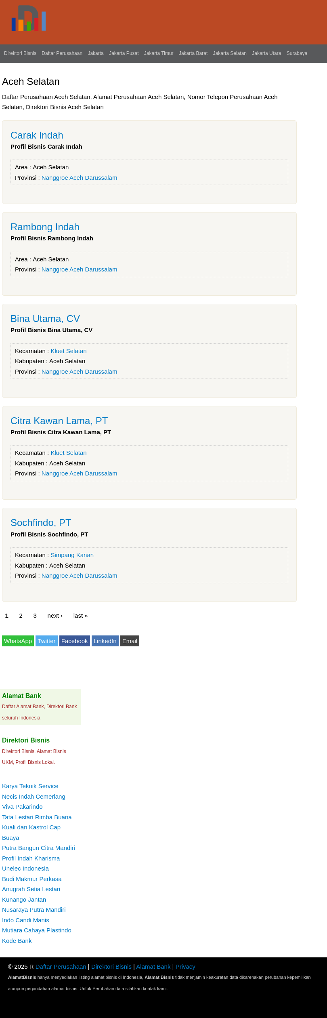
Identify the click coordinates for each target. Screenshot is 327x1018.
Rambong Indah (45, 226)
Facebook (74, 640)
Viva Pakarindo (22, 806)
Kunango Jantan (24, 899)
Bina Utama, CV (45, 318)
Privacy (185, 966)
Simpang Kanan (72, 554)
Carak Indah (36, 135)
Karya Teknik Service (30, 785)
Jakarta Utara (266, 53)
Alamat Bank (153, 966)
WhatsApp (18, 640)
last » (80, 615)
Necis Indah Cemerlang (33, 796)
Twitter (46, 640)
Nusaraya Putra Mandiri (34, 909)
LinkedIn (105, 640)
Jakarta (95, 53)
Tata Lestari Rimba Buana (37, 817)
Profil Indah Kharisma (31, 858)
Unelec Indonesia (25, 868)
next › (55, 615)
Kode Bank (16, 940)
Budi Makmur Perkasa (32, 878)
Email (130, 640)
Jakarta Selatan (230, 53)
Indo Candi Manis (25, 920)
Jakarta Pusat (123, 53)
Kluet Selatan (68, 350)
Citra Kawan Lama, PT (59, 420)
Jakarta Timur (159, 53)
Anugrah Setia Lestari (31, 888)
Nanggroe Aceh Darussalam (79, 177)
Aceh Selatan (51, 167)
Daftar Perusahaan (62, 53)
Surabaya (297, 53)
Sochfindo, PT (40, 522)
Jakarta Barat (193, 53)
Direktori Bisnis (20, 53)
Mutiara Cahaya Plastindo (36, 930)
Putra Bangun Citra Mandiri (38, 847)
